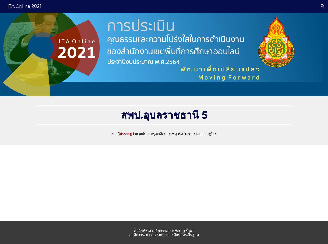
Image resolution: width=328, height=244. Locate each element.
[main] (164, 115)
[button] (322, 6)
